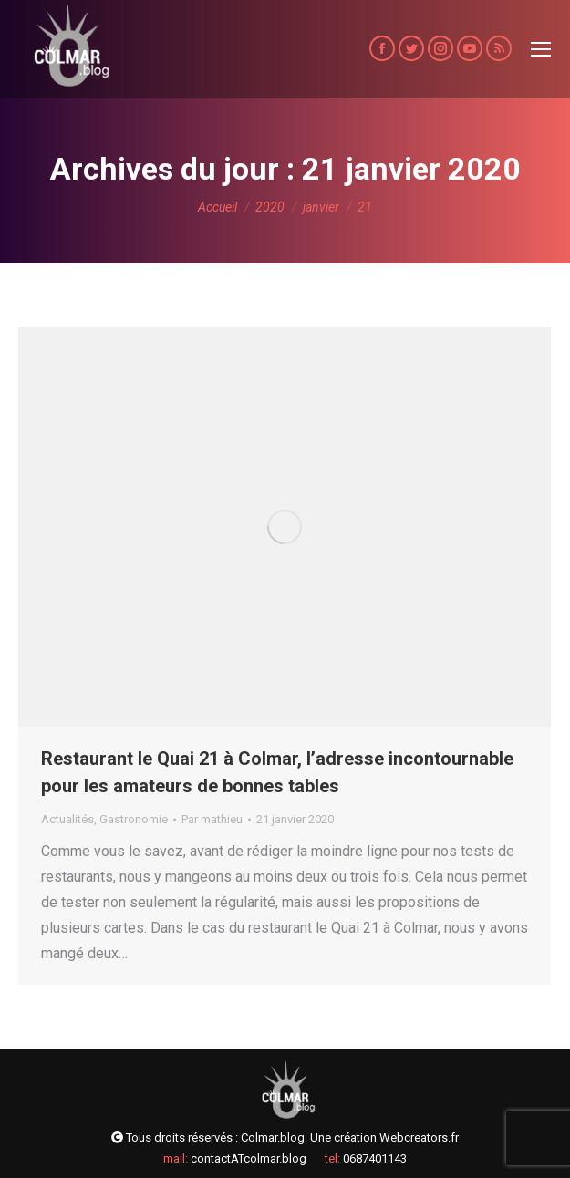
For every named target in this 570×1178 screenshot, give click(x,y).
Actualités (67, 819)
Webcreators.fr (419, 1137)
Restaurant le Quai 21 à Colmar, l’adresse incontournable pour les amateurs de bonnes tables (277, 772)
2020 (270, 207)
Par (212, 819)
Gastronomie (133, 819)
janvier (321, 207)
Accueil (217, 207)
